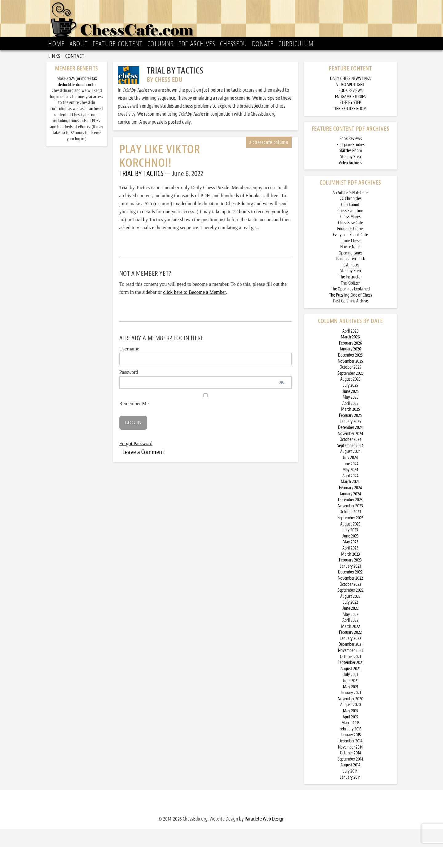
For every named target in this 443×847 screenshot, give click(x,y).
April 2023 (350, 566)
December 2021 (350, 662)
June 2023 (350, 554)
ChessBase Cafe (350, 241)
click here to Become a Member (194, 310)
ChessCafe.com (223, 22)
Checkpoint (350, 223)
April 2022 (350, 638)
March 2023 (350, 572)
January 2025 (350, 439)
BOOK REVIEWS (350, 109)
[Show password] (282, 400)
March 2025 (350, 427)
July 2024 (350, 476)
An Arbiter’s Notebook (351, 211)
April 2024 (350, 494)
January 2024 (350, 512)
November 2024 (350, 451)
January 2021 (350, 711)
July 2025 (350, 403)
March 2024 (350, 500)
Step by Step (350, 175)
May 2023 (350, 560)
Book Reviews (350, 157)
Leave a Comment (143, 469)
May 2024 (350, 488)
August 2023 (350, 542)
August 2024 (350, 470)
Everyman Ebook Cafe (350, 253)
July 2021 (350, 693)
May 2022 (350, 632)
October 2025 (350, 385)
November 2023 (350, 524)
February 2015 (350, 747)
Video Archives (350, 181)
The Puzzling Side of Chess (350, 313)
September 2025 (350, 391)
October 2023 (350, 530)
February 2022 (350, 650)
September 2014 (350, 777)
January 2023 (350, 584)
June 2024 (350, 482)
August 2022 (350, 614)
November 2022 (350, 596)
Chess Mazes (350, 235)
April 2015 (350, 735)
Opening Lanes (350, 271)
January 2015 (350, 753)
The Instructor (350, 295)
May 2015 (350, 729)
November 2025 (350, 379)
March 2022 (350, 644)
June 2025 (350, 409)
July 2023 (350, 548)
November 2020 (350, 717)
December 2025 (350, 373)
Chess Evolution (350, 229)
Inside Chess (350, 259)
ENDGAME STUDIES (350, 115)
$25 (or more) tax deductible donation (77, 100)
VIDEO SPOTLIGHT (350, 103)
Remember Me (205, 417)
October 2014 (350, 771)
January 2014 (350, 795)
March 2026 (350, 355)
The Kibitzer (350, 301)
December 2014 (350, 759)
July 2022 (350, 620)
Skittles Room (350, 169)
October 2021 (350, 674)
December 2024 (350, 446)
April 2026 (350, 349)
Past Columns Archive (350, 319)
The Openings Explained (350, 307)
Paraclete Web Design (265, 836)
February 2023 (350, 578)
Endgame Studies (351, 163)
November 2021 (350, 669)
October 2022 (350, 602)
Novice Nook (350, 265)
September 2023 (350, 536)
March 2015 (350, 741)
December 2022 (350, 590)
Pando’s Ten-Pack (350, 277)
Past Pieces (350, 283)
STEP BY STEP (350, 121)
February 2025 (350, 434)
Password (128, 390)
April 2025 (350, 421)
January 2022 (350, 656)
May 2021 (350, 705)
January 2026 (350, 367)
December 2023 (350, 518)
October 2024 (350, 458)
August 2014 (351, 783)
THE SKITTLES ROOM (350, 127)
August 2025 (350, 397)
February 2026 (350, 361)
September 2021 (350, 681)
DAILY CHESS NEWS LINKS (350, 97)
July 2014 (350, 789)
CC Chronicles (350, 217)
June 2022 (350, 626)
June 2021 (350, 699)
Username (129, 367)
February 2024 (350, 506)
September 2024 (350, 463)
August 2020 (350, 723)
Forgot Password (136, 461)
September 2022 (350, 608)
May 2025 (350, 415)
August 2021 (350, 686)
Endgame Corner (350, 247)
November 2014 (350, 765)
